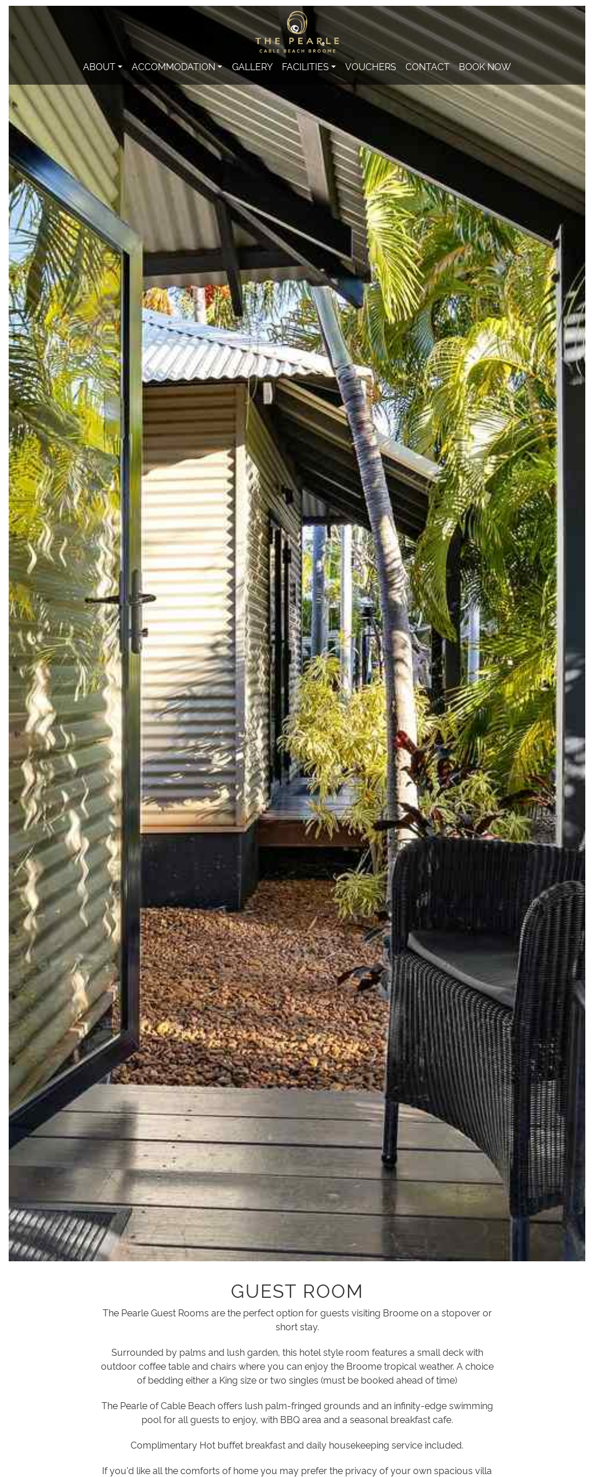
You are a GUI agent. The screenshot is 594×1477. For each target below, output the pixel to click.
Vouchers (370, 66)
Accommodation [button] (173, 66)
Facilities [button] (305, 66)
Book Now (485, 66)
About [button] (99, 66)
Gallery (252, 66)
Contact (427, 66)
